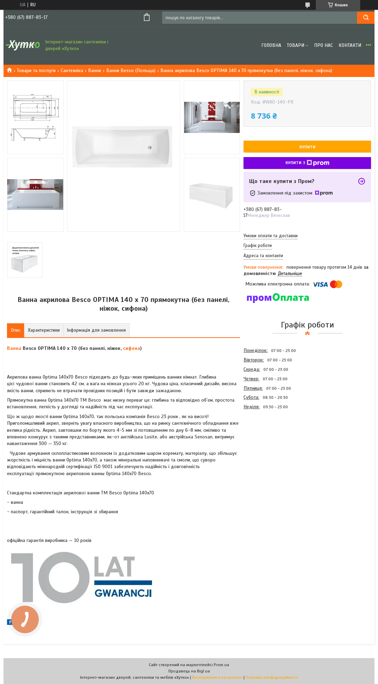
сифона (131, 348)
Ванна (14, 348)
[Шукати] (366, 18)
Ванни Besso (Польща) (130, 70)
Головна (271, 45)
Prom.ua (221, 664)
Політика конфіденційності (272, 677)
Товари (295, 45)
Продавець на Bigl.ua (189, 671)
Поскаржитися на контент (217, 677)
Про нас (323, 45)
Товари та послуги (36, 70)
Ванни (94, 70)
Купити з (307, 163)
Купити (307, 146)
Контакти (350, 45)
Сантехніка (72, 70)
